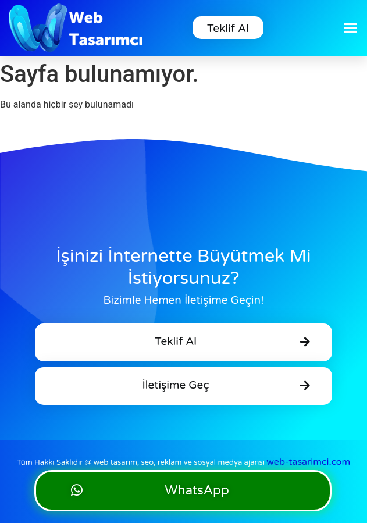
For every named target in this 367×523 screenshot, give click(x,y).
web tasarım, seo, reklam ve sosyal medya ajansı (222, 462)
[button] (350, 28)
